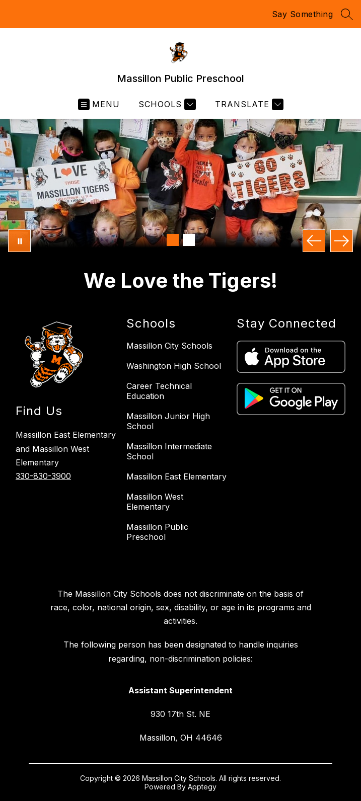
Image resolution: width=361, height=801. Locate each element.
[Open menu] (99, 104)
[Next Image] (341, 240)
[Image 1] (173, 240)
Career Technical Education (159, 391)
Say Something (302, 14)
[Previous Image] (314, 240)
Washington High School (173, 366)
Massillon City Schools (169, 346)
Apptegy (202, 786)
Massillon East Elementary (176, 476)
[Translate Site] (247, 104)
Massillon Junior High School (168, 421)
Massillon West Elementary (154, 502)
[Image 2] (189, 240)
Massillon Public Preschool (157, 532)
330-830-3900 (43, 476)
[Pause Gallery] (19, 240)
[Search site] (347, 14)
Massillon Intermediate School (169, 451)
